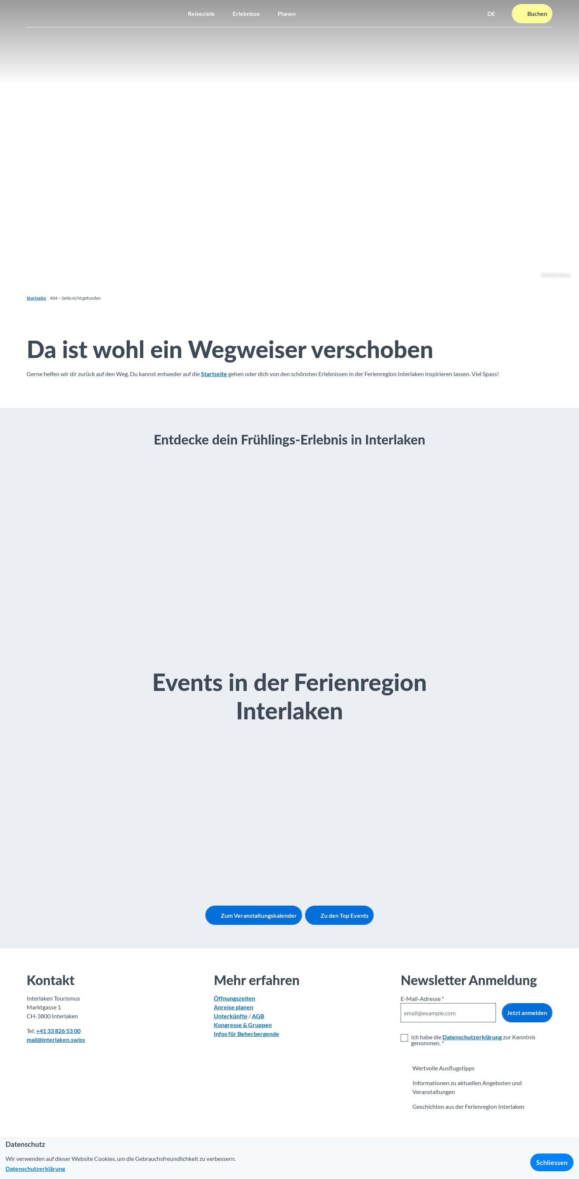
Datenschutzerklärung (472, 1036)
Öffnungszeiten (234, 998)
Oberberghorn (555, 274)
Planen (287, 13)
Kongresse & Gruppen (243, 1025)
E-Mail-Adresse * (422, 998)
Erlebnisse (246, 13)
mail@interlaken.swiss (56, 1039)
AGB (258, 1016)
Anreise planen (233, 1007)
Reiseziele (201, 13)
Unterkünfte (230, 1016)
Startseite (36, 298)
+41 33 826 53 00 (58, 1031)
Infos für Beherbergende (246, 1033)
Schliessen (552, 1162)
